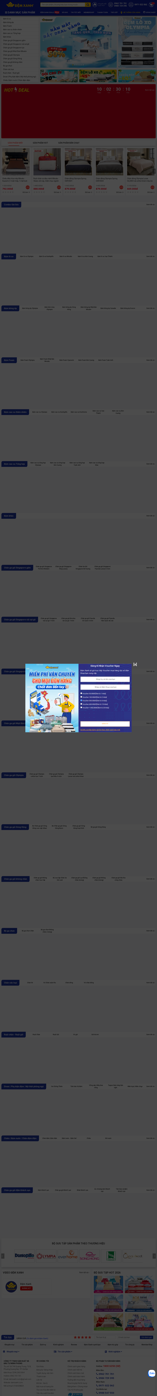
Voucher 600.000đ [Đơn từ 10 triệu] (94, 704)
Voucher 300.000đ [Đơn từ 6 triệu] (93, 701)
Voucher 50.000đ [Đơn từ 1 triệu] (93, 694)
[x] (135, 664)
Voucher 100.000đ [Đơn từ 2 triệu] (93, 697)
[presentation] (100, 715)
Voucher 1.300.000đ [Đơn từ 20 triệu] (94, 708)
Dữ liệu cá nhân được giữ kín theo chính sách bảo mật (100, 730)
